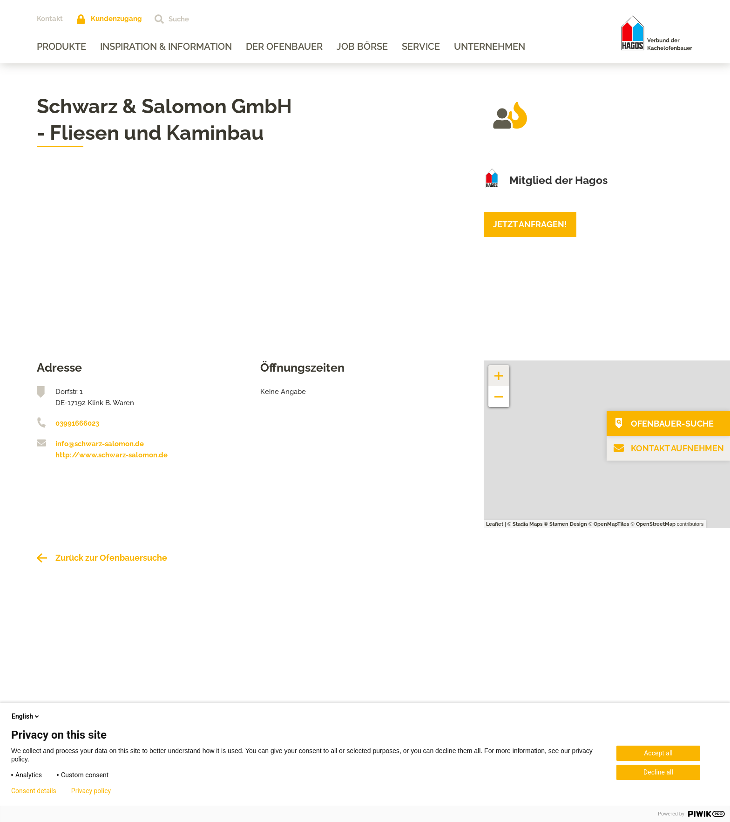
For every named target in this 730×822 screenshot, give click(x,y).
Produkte (61, 46)
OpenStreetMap (656, 524)
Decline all (658, 772)
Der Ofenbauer (284, 46)
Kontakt (50, 18)
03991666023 (77, 423)
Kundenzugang (116, 18)
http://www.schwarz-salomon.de (111, 455)
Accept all (658, 753)
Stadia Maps (527, 524)
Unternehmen (489, 46)
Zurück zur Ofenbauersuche (111, 558)
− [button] (499, 392)
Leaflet (494, 524)
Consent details (33, 791)
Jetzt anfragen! (530, 224)
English (26, 716)
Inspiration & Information (166, 46)
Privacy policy (91, 791)
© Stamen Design (565, 524)
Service (421, 46)
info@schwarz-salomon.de (99, 444)
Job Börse (362, 46)
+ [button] (499, 371)
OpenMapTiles (611, 524)
